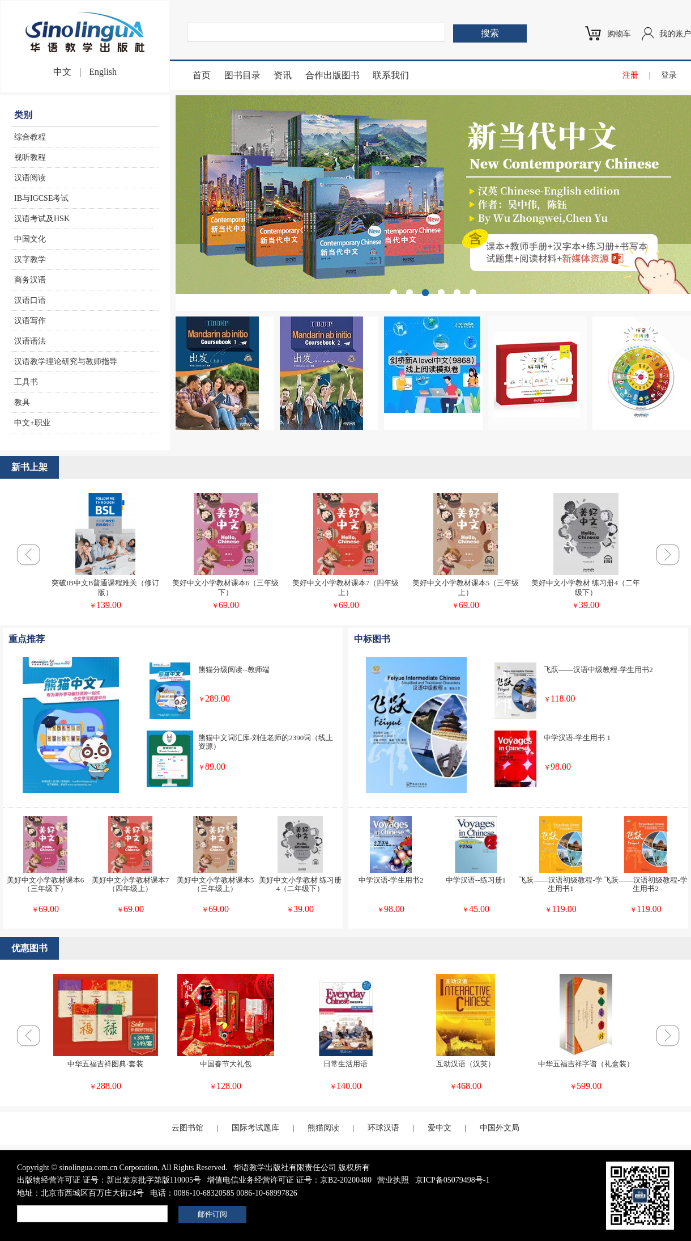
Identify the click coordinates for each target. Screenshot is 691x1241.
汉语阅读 (30, 178)
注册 (630, 75)
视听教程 (30, 157)
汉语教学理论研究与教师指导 (65, 361)
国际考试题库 (255, 1128)
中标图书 (372, 639)
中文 (62, 72)
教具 (22, 402)
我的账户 (675, 33)
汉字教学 (30, 259)
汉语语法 (30, 341)
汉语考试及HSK (42, 218)
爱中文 (439, 1128)
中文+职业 (32, 423)
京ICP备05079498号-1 (452, 1180)
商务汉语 (30, 280)
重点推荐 (26, 639)
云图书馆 (187, 1128)
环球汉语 (383, 1128)
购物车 (619, 33)
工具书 (26, 382)
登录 (669, 75)
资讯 (283, 75)
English (103, 72)
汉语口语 (30, 300)
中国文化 (30, 239)
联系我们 (391, 75)
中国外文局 (499, 1128)
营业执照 (393, 1180)
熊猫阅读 (323, 1128)
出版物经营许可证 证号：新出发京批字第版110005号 (109, 1180)
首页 (202, 75)
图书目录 (242, 75)
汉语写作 (30, 320)
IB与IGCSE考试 (41, 198)
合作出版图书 (332, 75)
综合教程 (30, 137)
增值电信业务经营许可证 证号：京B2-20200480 (289, 1180)
